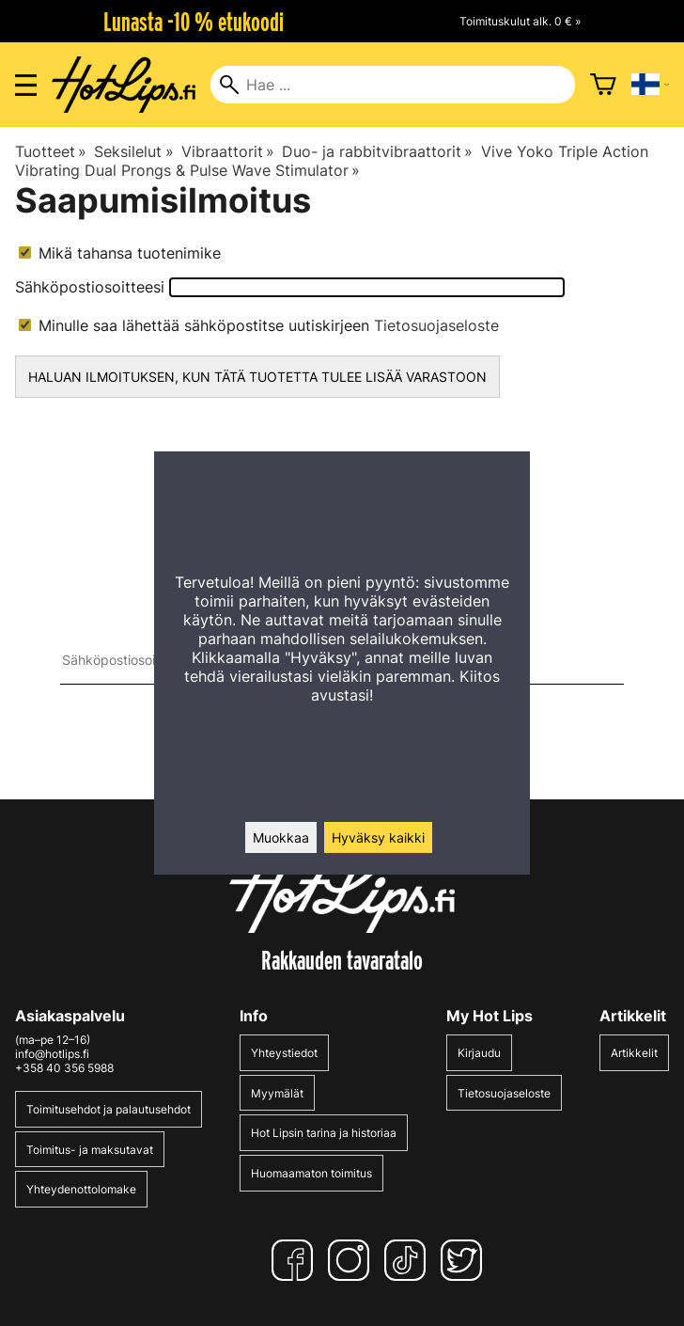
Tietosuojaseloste (436, 325)
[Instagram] (352, 1260)
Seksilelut (133, 151)
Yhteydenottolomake (81, 1189)
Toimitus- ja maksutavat (89, 1150)
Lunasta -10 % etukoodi (193, 22)
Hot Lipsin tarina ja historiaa (323, 1133)
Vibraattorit (227, 151)
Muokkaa (281, 837)
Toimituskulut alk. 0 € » (520, 21)
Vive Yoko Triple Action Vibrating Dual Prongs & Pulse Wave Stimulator (331, 161)
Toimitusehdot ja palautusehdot (108, 1109)
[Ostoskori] (603, 85)
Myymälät (277, 1093)
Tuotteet (50, 151)
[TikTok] (408, 1260)
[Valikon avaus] (26, 85)
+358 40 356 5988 (64, 1068)
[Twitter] (465, 1260)
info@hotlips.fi (52, 1054)
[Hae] (392, 84)
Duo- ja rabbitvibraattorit (377, 151)
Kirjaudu (479, 1053)
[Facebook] (296, 1260)
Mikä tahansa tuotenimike (120, 253)
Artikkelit (634, 1053)
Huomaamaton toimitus (311, 1173)
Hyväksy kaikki (378, 837)
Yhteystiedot (284, 1053)
